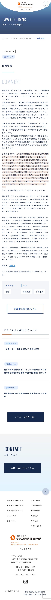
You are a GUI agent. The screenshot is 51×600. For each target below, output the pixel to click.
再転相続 (39, 292)
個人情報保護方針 (11, 591)
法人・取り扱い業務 (15, 500)
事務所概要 (35, 510)
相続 (7, 292)
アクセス (34, 521)
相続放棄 (26, 292)
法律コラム (8, 56)
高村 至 (12, 265)
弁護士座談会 (36, 505)
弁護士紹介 (35, 500)
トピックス (11, 516)
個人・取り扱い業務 (15, 505)
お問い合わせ (36, 526)
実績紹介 (34, 516)
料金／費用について (15, 510)
